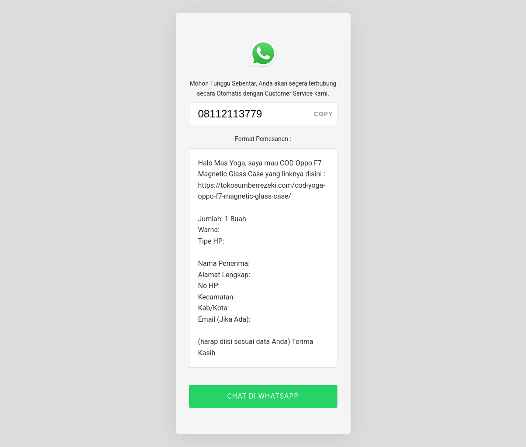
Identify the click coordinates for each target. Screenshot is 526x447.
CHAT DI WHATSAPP (263, 396)
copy (323, 113)
